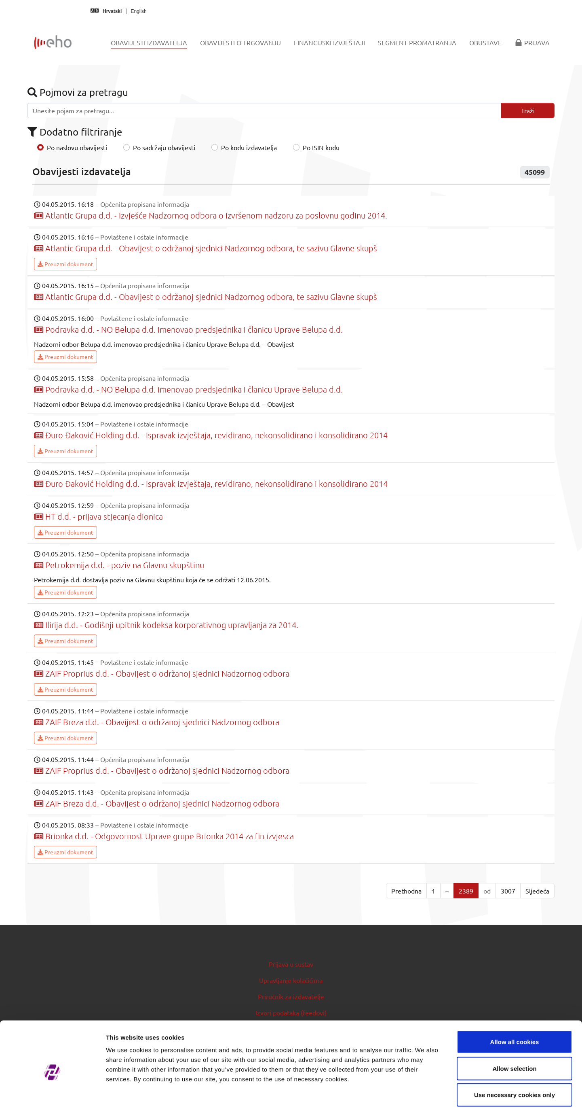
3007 (508, 891)
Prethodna (406, 891)
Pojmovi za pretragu (77, 92)
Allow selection (514, 1028)
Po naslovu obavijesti (77, 147)
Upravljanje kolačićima (291, 980)
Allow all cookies (514, 1001)
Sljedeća (537, 891)
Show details (424, 1092)
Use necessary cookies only (514, 1054)
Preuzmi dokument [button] (65, 263)
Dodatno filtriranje (74, 132)
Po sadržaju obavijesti (164, 147)
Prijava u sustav (291, 964)
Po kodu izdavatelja (249, 147)
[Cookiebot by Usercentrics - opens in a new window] (52, 1092)
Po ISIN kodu (321, 147)
